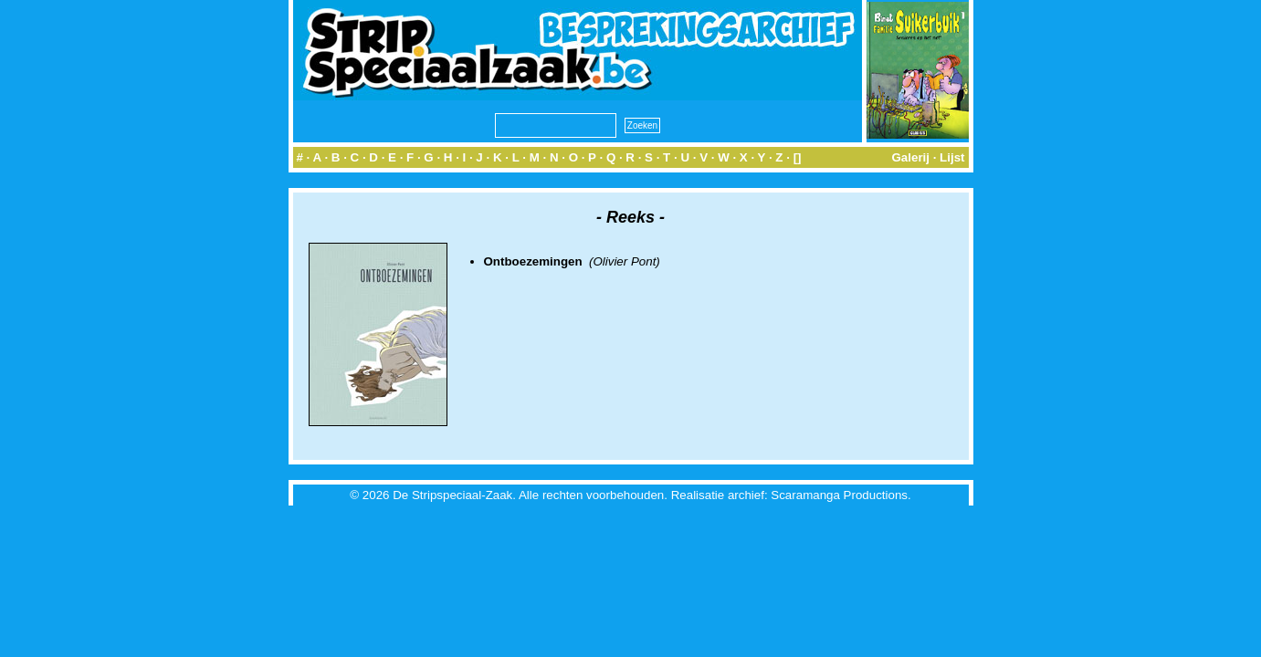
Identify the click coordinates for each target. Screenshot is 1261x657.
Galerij (910, 157)
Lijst (952, 157)
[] (797, 157)
